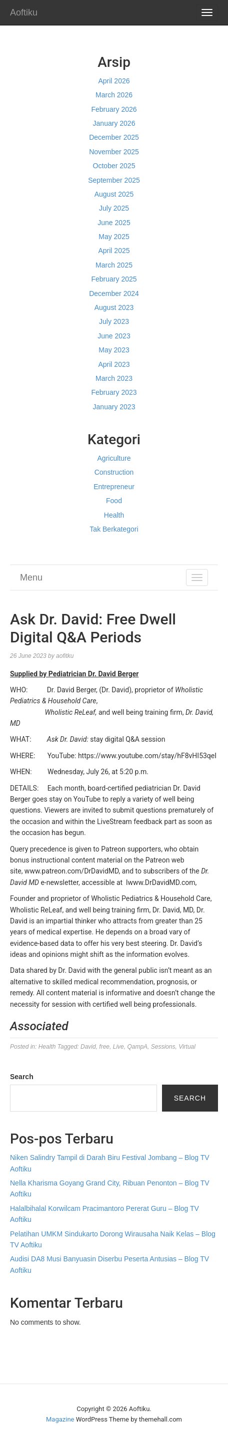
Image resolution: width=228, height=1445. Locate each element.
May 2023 (113, 350)
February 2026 (113, 109)
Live (118, 1046)
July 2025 (114, 208)
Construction (114, 472)
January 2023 (114, 407)
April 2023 (114, 364)
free (104, 1046)
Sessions (163, 1046)
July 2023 (114, 321)
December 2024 (114, 293)
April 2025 (114, 251)
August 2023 (114, 307)
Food (114, 501)
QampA (137, 1046)
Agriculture (114, 458)
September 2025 (114, 180)
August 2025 (114, 194)
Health (114, 515)
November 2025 (114, 152)
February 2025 (113, 279)
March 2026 (114, 95)
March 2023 (114, 378)
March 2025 (114, 265)
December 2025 (114, 137)
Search (22, 1077)
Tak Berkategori (114, 529)
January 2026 (114, 123)
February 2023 (113, 392)
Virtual (187, 1046)
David (88, 1046)
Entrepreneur (114, 487)
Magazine (60, 1419)
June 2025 (114, 223)
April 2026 (114, 81)
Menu (31, 577)
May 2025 (113, 237)
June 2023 (114, 336)
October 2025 (114, 166)
